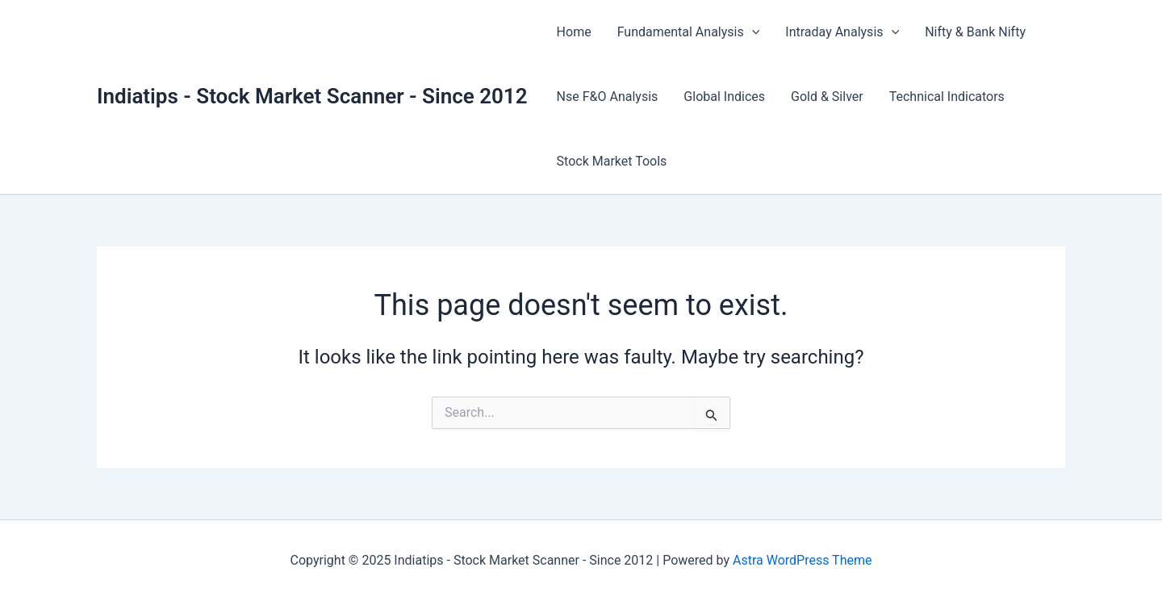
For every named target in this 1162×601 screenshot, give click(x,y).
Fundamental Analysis (688, 32)
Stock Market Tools (612, 161)
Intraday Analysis (842, 32)
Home (574, 32)
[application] (752, 32)
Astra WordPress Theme (802, 560)
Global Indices (724, 96)
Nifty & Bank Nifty (975, 32)
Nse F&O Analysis (607, 96)
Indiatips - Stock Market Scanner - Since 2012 (312, 96)
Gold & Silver (827, 96)
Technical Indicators (947, 96)
